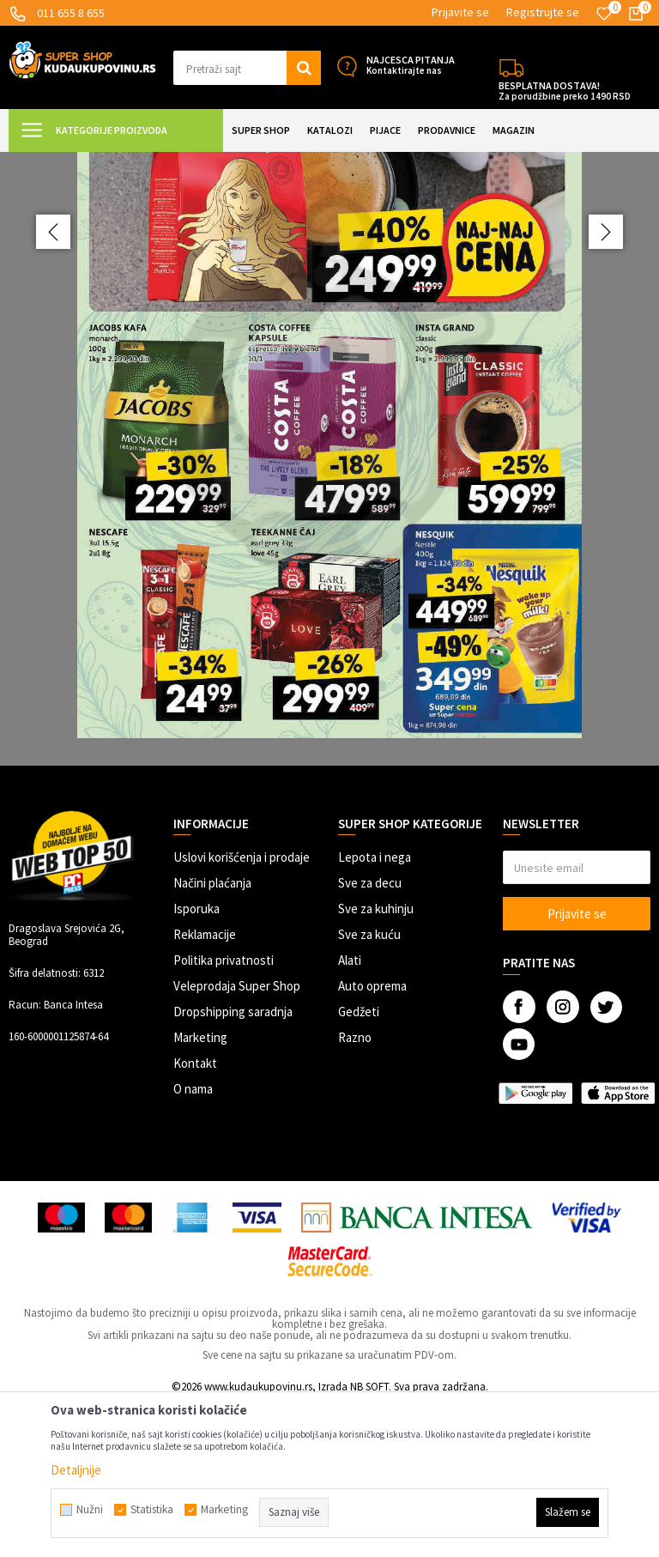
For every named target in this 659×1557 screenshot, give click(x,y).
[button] (247, 68)
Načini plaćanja (212, 1034)
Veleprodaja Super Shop (236, 1137)
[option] (329, 534)
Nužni (89, 1510)
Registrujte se (542, 12)
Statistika (151, 1510)
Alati (349, 1112)
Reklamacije (204, 1086)
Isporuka (196, 1060)
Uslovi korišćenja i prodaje (241, 1009)
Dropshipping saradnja (233, 1163)
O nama (193, 1240)
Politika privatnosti (223, 1112)
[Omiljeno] (604, 13)
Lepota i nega (374, 1009)
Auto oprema (372, 1137)
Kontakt (195, 1215)
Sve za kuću (369, 1086)
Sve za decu (370, 1034)
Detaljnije (76, 1470)
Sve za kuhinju (376, 1060)
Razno (355, 1189)
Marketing (200, 1189)
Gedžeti (358, 1163)
